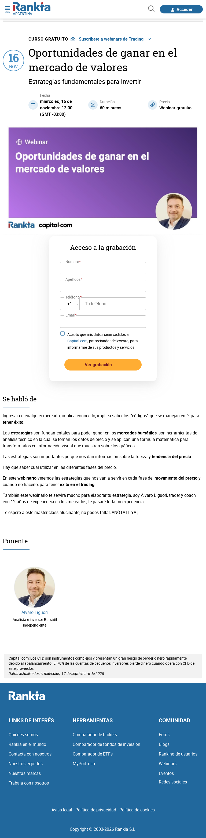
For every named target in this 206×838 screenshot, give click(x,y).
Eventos (166, 770)
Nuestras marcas (25, 770)
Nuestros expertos (26, 761)
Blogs (164, 741)
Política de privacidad (95, 807)
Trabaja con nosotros (29, 780)
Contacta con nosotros (30, 751)
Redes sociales (173, 779)
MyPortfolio (84, 761)
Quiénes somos (23, 732)
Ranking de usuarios (178, 751)
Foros (164, 732)
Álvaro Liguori (34, 610)
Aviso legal (62, 807)
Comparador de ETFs (93, 751)
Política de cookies (137, 807)
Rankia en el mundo (27, 741)
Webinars (167, 761)
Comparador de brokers (95, 732)
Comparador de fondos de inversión (106, 741)
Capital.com (77, 338)
